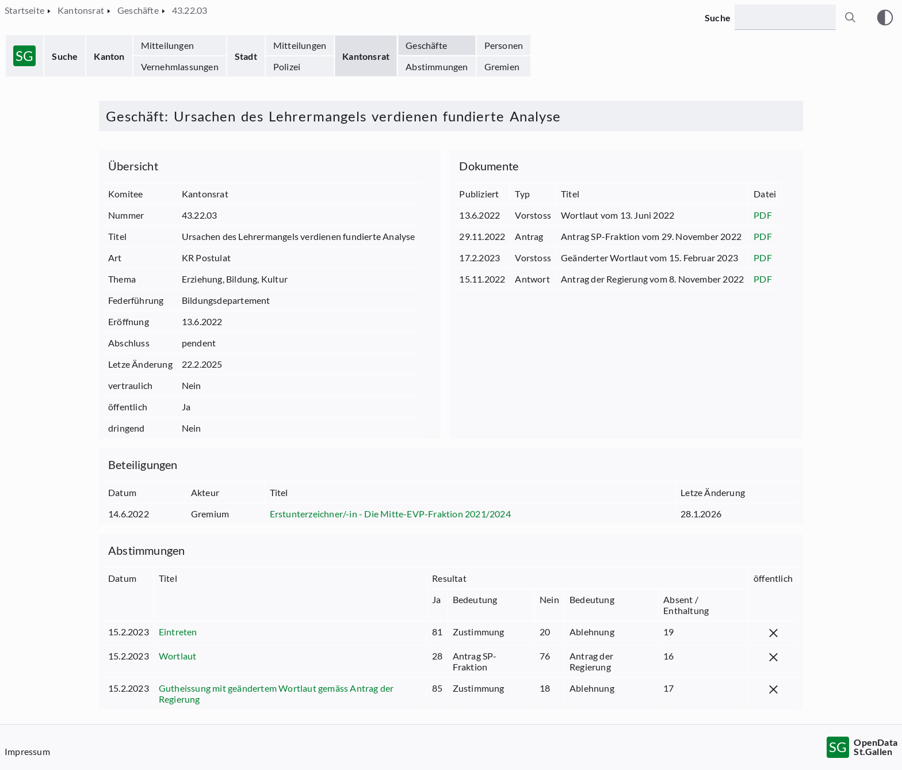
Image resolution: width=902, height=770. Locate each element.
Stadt (246, 56)
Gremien (501, 66)
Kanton (109, 56)
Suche (65, 56)
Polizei (286, 66)
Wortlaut (178, 655)
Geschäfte (426, 45)
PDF (763, 214)
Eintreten (178, 631)
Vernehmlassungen (180, 66)
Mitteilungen (167, 45)
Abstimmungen (437, 66)
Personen (503, 45)
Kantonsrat (365, 56)
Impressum (27, 751)
